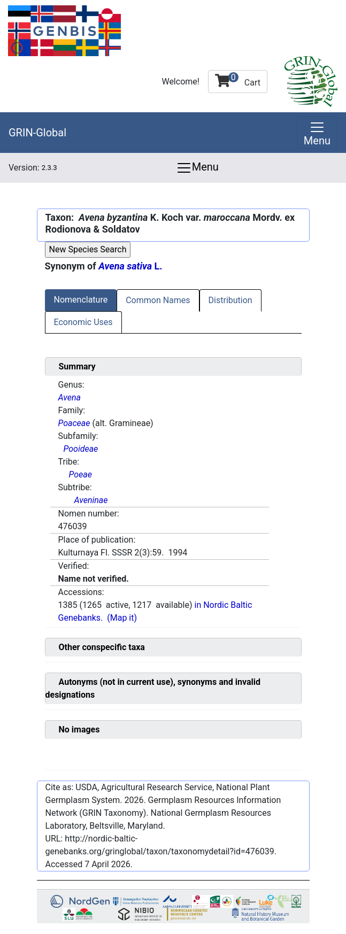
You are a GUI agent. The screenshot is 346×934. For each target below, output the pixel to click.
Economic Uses (83, 322)
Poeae (80, 474)
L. (130, 266)
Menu (197, 168)
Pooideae (81, 449)
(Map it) (122, 618)
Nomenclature (81, 300)
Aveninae (91, 500)
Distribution (230, 300)
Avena (69, 397)
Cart (237, 80)
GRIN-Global (37, 132)
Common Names (158, 300)
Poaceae (74, 423)
